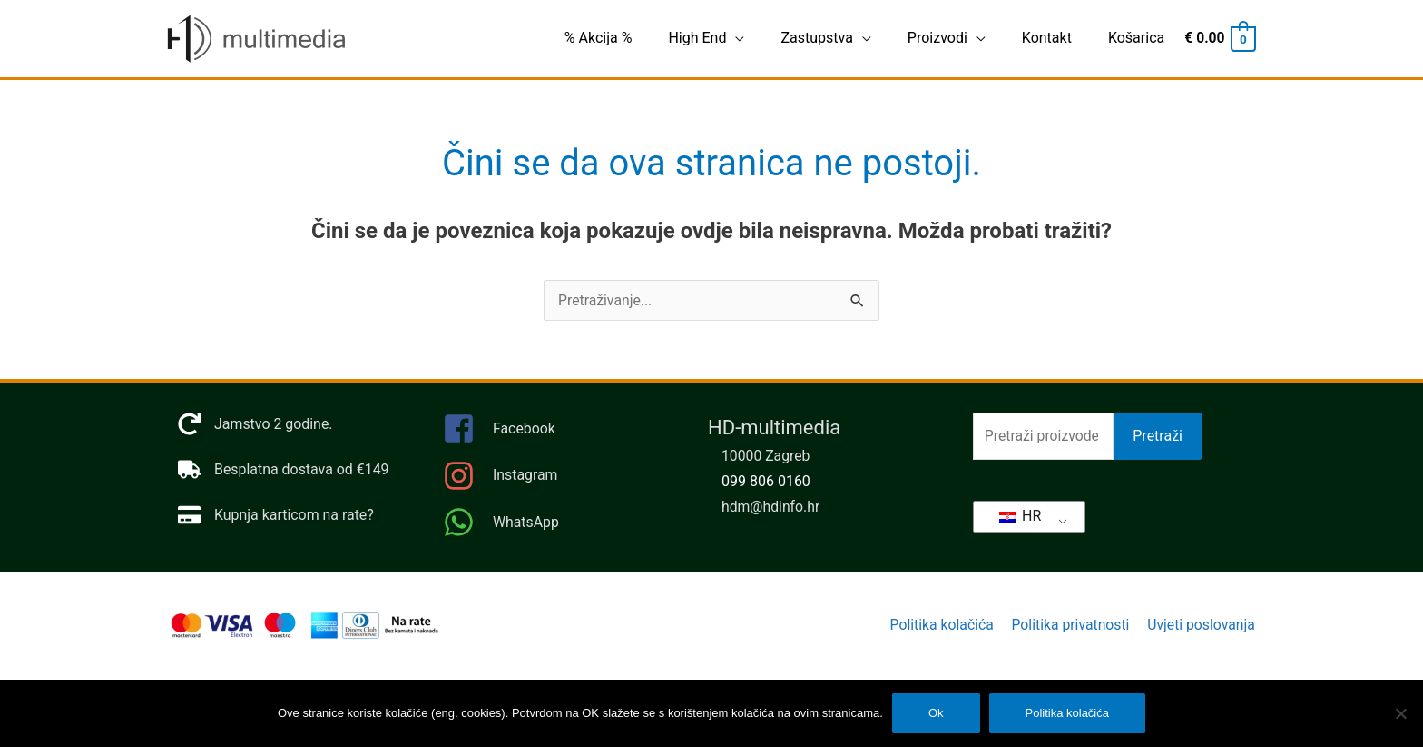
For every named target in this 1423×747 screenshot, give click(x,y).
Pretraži (1158, 436)
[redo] (255, 424)
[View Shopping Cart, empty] (1219, 38)
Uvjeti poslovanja (1202, 625)
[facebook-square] (557, 434)
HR (1020, 515)
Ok (936, 713)
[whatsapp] (557, 523)
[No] (1400, 713)
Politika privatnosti (1069, 625)
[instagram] (557, 481)
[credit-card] (276, 515)
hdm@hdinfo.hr (771, 507)
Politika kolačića (938, 625)
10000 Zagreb (766, 456)
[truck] (284, 470)
